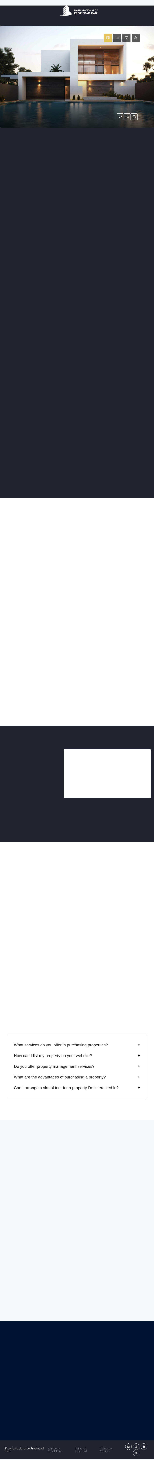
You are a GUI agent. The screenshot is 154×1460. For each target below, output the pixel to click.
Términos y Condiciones (54, 1451)
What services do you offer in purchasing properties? (61, 1046)
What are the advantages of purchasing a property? (60, 1078)
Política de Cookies (107, 1451)
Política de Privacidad (81, 1451)
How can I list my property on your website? (53, 1056)
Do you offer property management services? (54, 1067)
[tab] (108, 38)
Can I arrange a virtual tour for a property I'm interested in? (66, 1089)
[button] (77, 1046)
